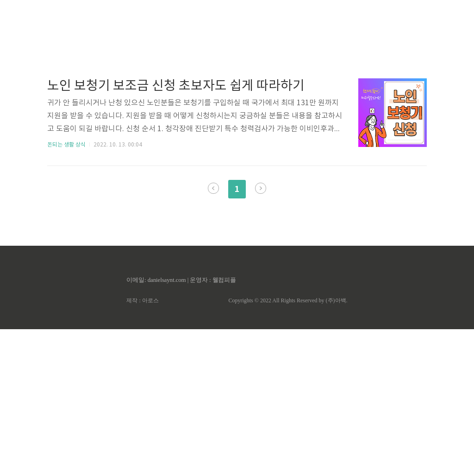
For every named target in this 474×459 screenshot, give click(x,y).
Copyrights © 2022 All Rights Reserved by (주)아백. (287, 430)
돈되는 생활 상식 (66, 275)
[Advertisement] (237, 88)
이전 (213, 318)
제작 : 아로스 (142, 430)
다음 (260, 318)
